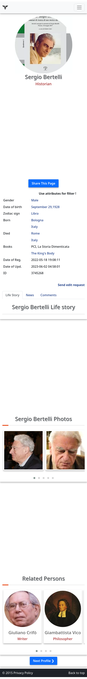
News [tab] (30, 295)
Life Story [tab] (12, 295)
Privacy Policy (23, 673)
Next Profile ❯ (43, 661)
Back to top (76, 673)
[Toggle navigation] (79, 7)
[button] (34, 478)
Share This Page (43, 183)
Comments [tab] (48, 295)
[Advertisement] (43, 132)
